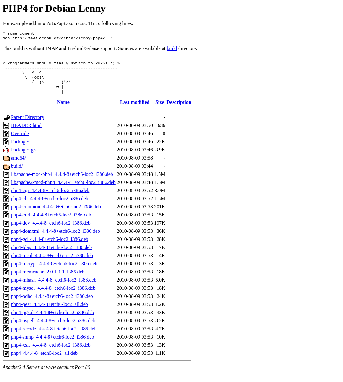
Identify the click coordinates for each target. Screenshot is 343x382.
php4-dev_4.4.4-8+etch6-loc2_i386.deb (51, 232)
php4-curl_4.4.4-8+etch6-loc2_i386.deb (51, 224)
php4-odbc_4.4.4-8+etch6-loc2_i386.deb (52, 305)
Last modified (135, 111)
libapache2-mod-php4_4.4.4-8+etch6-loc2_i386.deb (63, 191)
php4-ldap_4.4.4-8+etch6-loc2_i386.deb (51, 256)
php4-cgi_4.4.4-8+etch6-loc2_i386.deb (50, 199)
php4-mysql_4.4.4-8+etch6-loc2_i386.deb (53, 297)
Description (179, 111)
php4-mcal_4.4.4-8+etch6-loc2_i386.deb (52, 264)
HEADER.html (26, 134)
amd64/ (18, 167)
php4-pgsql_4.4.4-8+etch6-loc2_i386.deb (52, 321)
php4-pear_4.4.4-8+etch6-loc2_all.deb (49, 313)
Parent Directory (27, 126)
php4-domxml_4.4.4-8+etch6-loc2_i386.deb (55, 240)
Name (63, 111)
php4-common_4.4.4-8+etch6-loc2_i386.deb (56, 216)
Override (20, 142)
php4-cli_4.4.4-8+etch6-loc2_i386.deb (49, 208)
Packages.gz (23, 159)
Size (159, 111)
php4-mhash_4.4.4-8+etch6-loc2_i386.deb (53, 289)
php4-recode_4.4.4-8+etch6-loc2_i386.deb (53, 338)
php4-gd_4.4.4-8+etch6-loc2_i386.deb (49, 248)
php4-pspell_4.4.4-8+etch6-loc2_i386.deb (53, 330)
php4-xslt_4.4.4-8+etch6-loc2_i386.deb (51, 354)
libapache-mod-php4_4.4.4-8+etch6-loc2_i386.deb (62, 183)
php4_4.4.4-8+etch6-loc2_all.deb (44, 362)
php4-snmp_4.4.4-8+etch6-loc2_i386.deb (52, 346)
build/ (17, 175)
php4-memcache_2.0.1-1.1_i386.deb (48, 281)
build (172, 50)
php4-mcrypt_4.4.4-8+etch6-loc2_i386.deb (54, 273)
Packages (20, 151)
